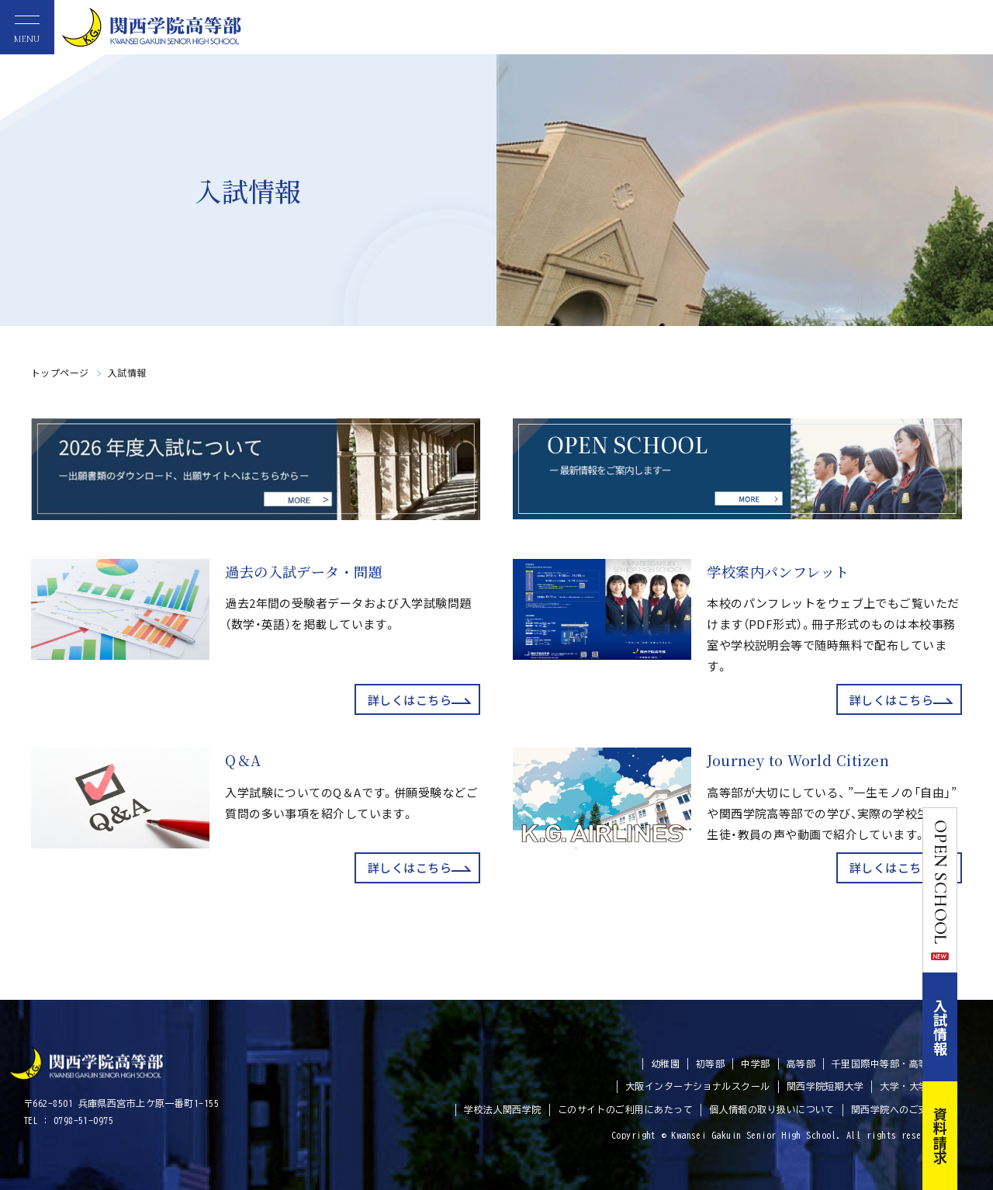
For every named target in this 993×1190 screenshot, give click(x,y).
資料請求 (976, 1135)
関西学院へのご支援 (894, 1109)
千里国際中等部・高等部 (885, 1063)
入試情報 (976, 1027)
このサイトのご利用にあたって (625, 1109)
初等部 (710, 1063)
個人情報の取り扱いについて (772, 1109)
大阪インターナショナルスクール (697, 1086)
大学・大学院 (909, 1086)
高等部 (801, 1063)
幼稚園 (665, 1063)
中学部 (755, 1063)
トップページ (60, 372)
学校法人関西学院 (502, 1109)
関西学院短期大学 (825, 1086)
